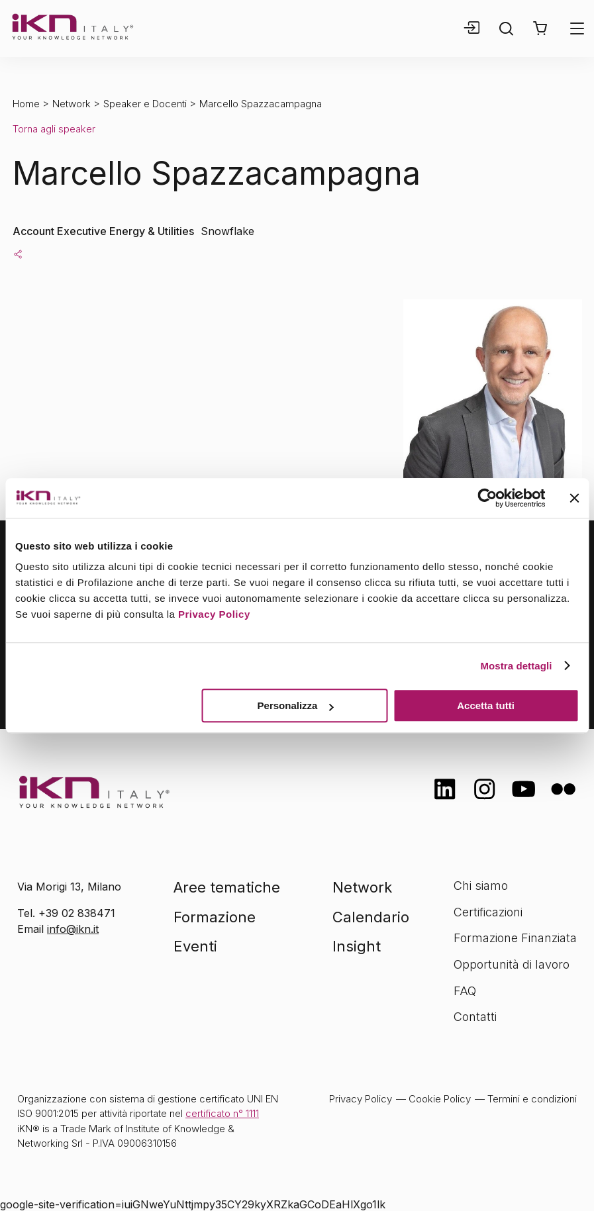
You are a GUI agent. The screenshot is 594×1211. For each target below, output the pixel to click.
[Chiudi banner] (574, 498)
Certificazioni (488, 912)
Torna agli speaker (54, 128)
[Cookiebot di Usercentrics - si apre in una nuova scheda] (487, 498)
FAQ (465, 991)
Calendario (370, 917)
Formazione (214, 917)
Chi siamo (481, 886)
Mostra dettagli (516, 665)
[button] (540, 28)
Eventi (195, 946)
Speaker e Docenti (145, 103)
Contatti (475, 1017)
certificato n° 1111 (222, 1113)
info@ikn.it (73, 929)
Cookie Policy (440, 1098)
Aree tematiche (226, 887)
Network (71, 103)
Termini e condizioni (532, 1098)
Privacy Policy (214, 614)
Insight (356, 946)
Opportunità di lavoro (511, 964)
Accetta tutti (486, 705)
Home (26, 103)
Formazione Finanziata (515, 938)
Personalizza (296, 705)
